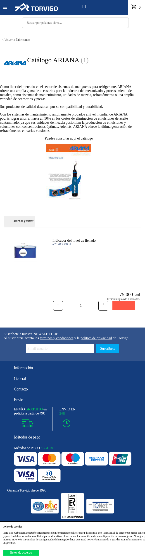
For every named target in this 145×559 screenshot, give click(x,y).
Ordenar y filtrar (19, 221)
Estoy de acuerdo (21, 552)
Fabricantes (16, 39)
